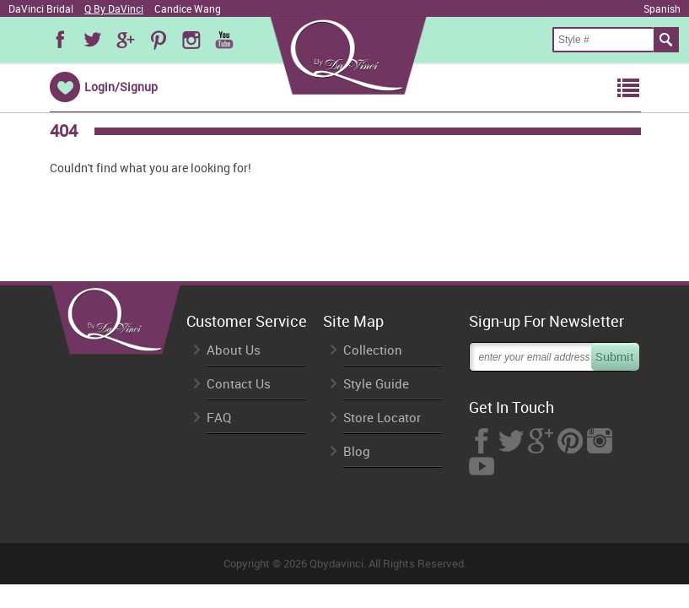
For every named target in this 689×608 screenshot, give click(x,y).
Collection (372, 350)
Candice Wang (187, 8)
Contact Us (239, 384)
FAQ (219, 418)
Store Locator (382, 418)
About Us (234, 350)
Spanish (662, 8)
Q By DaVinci (113, 8)
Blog (356, 451)
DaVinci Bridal (40, 8)
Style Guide (376, 384)
